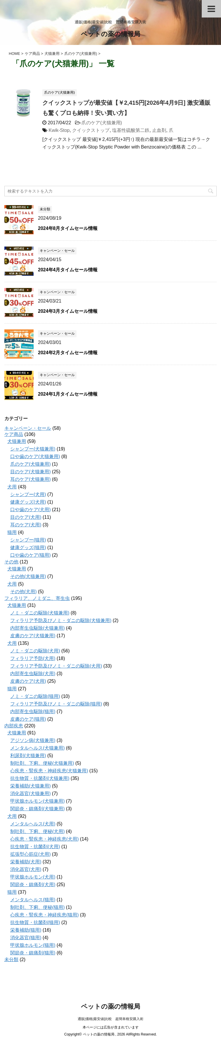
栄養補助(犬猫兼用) (30, 785)
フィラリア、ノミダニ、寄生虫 (37, 598)
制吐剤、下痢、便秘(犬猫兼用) (42, 763)
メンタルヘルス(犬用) (32, 823)
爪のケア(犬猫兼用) (101, 122)
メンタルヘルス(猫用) (32, 899)
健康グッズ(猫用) (28, 547)
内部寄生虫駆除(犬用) (32, 673)
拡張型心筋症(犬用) (30, 854)
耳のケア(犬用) (25, 524)
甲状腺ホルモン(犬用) (32, 876)
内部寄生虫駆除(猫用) (32, 711)
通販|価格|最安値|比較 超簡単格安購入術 (110, 1019)
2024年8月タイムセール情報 (68, 228)
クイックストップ (90, 130)
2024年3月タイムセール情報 (68, 311)
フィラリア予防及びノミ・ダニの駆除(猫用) (56, 703)
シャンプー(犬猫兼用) (32, 448)
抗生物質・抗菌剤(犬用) (35, 846)
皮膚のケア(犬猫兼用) (32, 635)
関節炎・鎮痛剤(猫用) (32, 952)
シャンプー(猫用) (28, 539)
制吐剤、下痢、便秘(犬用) (37, 831)
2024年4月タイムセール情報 (68, 269)
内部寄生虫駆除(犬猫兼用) (37, 628)
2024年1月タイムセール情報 (68, 394)
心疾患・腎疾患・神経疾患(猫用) (44, 914)
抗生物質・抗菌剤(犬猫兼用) (39, 778)
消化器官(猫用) (25, 937)
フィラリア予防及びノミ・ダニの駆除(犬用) (56, 665)
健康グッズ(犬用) (28, 502)
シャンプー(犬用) (28, 494)
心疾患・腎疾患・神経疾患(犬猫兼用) (49, 770)
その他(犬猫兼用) (28, 576)
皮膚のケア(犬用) (28, 681)
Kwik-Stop (58, 130)
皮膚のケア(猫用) (28, 719)
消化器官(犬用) (25, 869)
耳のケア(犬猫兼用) (30, 479)
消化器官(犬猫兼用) (30, 793)
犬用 (12, 486)
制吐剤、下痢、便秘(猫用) (37, 907)
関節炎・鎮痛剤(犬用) (32, 884)
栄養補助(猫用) (25, 930)
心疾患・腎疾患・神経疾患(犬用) (44, 839)
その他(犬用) (23, 591)
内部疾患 (13, 725)
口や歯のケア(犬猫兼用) (35, 456)
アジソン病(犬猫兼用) (32, 740)
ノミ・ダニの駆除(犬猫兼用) (39, 612)
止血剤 (159, 130)
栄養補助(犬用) (25, 861)
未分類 (11, 959)
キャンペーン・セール (27, 428)
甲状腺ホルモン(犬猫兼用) (37, 801)
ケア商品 (13, 434)
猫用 (12, 532)
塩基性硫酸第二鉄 (130, 130)
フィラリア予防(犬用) (32, 658)
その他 (11, 561)
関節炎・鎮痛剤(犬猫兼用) (37, 808)
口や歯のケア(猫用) (30, 555)
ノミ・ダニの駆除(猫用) (35, 696)
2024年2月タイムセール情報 (68, 352)
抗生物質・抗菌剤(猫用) (35, 922)
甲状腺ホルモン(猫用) (32, 945)
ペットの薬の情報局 (110, 34)
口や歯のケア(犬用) (30, 509)
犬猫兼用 (16, 441)
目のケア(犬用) (25, 517)
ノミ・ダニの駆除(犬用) (35, 650)
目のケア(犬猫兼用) (30, 471)
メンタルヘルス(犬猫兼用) (37, 747)
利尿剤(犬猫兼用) (28, 755)
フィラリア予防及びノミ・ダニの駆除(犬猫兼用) (61, 620)
